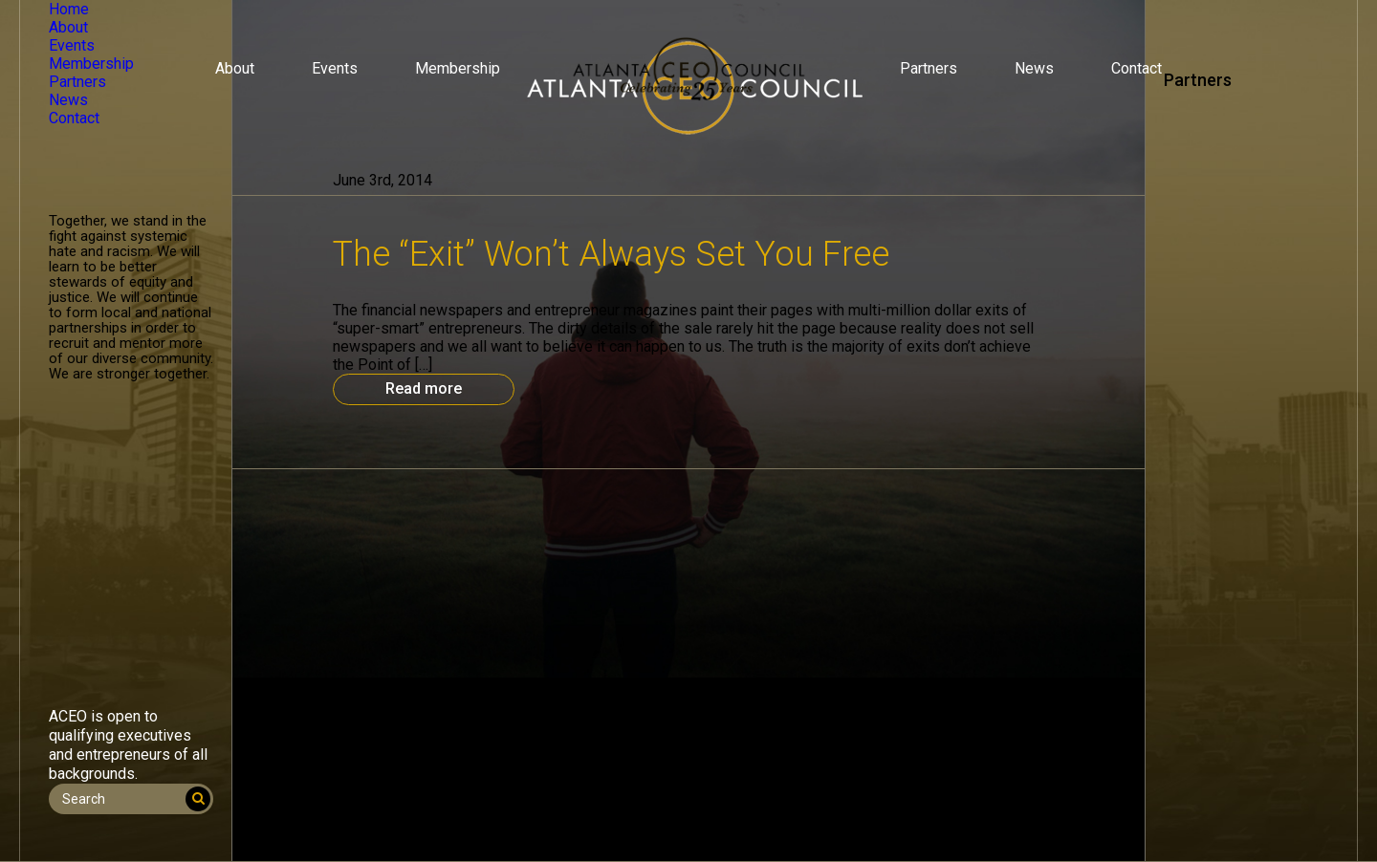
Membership (457, 68)
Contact (1136, 68)
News (1034, 68)
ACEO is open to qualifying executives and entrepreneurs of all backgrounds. (128, 745)
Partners (928, 68)
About (234, 68)
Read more (423, 388)
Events (335, 68)
